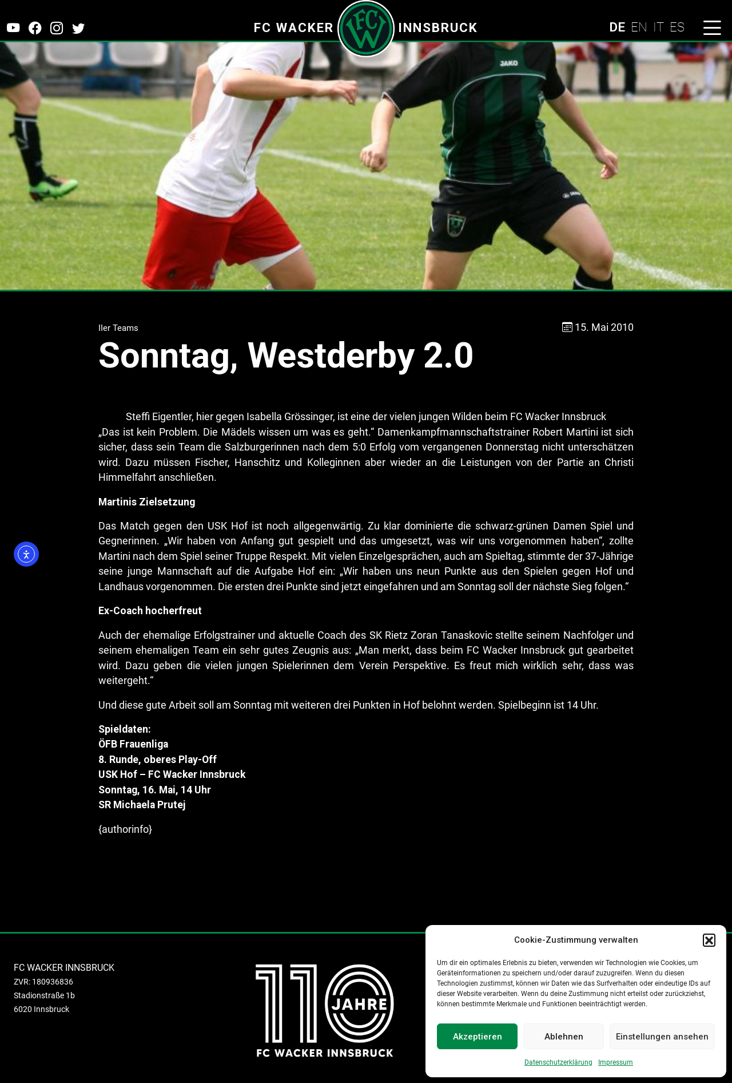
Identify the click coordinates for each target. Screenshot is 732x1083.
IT (658, 26)
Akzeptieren (477, 1036)
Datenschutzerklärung (558, 1062)
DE (617, 26)
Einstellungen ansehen (662, 1036)
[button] (709, 940)
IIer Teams (118, 328)
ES (677, 26)
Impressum (615, 1062)
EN (639, 26)
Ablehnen (563, 1036)
